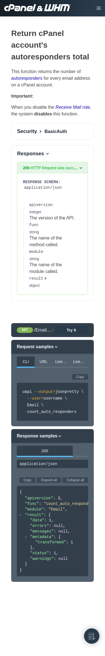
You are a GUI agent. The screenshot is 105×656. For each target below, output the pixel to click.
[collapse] (20, 515)
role (72, 107)
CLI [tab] (26, 361)
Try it (71, 330)
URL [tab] (44, 361)
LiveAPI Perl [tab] (63, 361)
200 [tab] (44, 451)
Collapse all (75, 480)
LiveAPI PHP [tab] (80, 361)
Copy (80, 377)
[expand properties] (39, 278)
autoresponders (26, 78)
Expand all (49, 480)
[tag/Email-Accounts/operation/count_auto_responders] (8, 33)
